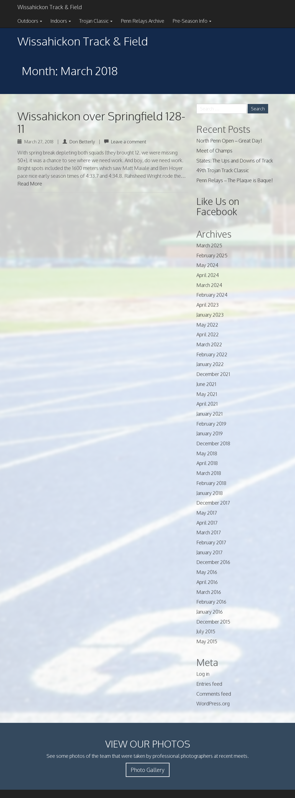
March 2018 (208, 473)
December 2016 (213, 562)
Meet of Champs (214, 151)
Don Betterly (82, 141)
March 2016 (208, 592)
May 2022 (207, 325)
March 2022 (209, 344)
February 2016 (211, 602)
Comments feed (213, 694)
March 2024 (209, 285)
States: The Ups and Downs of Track (234, 160)
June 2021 (206, 384)
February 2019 (211, 424)
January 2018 (209, 493)
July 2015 (205, 631)
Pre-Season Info (192, 21)
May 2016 (206, 572)
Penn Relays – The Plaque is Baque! (234, 180)
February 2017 (211, 542)
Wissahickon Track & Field (49, 7)
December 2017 (213, 503)
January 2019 (209, 433)
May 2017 (206, 513)
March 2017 (208, 532)
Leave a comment (128, 141)
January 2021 (209, 414)
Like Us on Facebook (217, 206)
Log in (202, 674)
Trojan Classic (95, 21)
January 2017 (209, 552)
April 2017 (206, 523)
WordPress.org (213, 703)
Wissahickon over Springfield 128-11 (101, 122)
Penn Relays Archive (142, 21)
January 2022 (210, 364)
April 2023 (207, 305)
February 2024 (211, 295)
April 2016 (207, 582)
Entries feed (209, 684)
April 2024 (207, 275)
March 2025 (209, 245)
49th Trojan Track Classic (222, 170)
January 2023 (210, 315)
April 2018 (207, 463)
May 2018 (206, 453)
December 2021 (213, 374)
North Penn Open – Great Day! (229, 141)
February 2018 (211, 483)
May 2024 (207, 265)
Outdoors (29, 21)
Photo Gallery (148, 769)
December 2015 (213, 622)
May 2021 (206, 394)
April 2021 (207, 404)
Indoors (60, 21)
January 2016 (209, 612)
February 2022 (211, 354)
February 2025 (211, 255)
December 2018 (213, 443)
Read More (29, 184)
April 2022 (207, 334)
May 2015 (206, 641)
